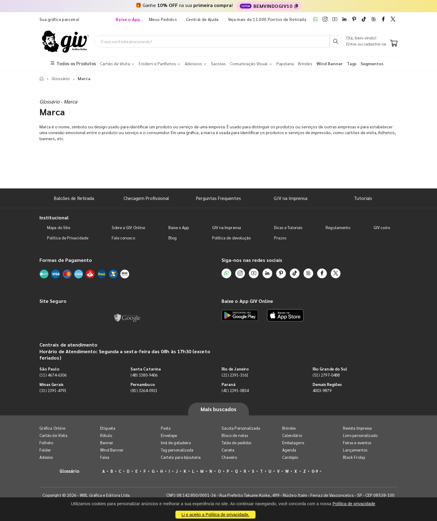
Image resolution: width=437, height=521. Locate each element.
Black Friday (354, 457)
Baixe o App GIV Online (247, 301)
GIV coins (382, 227)
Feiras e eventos (357, 442)
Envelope (169, 435)
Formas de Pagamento (65, 260)
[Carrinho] (394, 43)
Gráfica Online (52, 428)
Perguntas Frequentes (218, 198)
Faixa (104, 457)
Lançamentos (355, 449)
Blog (172, 237)
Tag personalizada (177, 449)
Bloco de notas (235, 435)
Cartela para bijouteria (181, 457)
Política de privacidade (354, 503)
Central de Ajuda (202, 19)
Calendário (292, 435)
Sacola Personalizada (241, 428)
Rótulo (106, 435)
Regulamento (338, 227)
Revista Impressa (357, 428)
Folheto (46, 442)
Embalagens (293, 442)
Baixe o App (178, 227)
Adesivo (46, 457)
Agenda (289, 449)
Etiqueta (108, 428)
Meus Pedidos (163, 19)
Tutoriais (363, 198)
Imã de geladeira (176, 442)
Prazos (280, 237)
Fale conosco (123, 237)
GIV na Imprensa (290, 198)
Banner (106, 442)
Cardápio (290, 457)
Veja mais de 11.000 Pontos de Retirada (267, 19)
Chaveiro (229, 457)
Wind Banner (112, 449)
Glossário (61, 78)
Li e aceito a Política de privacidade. (215, 514)
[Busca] (336, 41)
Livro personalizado (360, 435)
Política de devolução (231, 237)
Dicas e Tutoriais (288, 227)
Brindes (289, 428)
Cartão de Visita (53, 435)
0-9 (315, 471)
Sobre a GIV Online (128, 227)
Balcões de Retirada (74, 198)
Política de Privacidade (67, 237)
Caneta (228, 449)
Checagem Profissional (146, 198)
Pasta (166, 428)
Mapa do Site (58, 227)
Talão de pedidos (236, 442)
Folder (45, 449)
